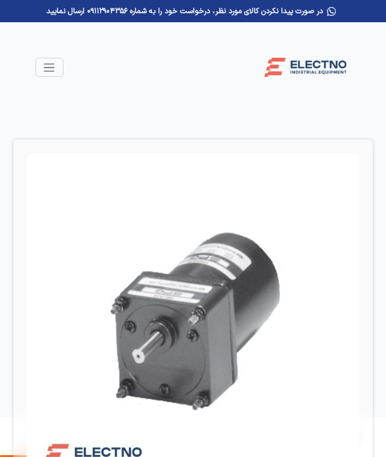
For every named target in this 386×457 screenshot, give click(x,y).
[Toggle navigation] (49, 67)
